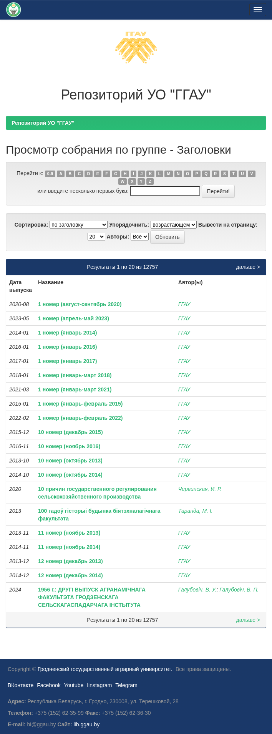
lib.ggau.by (87, 724)
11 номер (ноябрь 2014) (69, 547)
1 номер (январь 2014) (67, 333)
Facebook (48, 685)
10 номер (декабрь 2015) (70, 432)
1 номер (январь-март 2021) (74, 389)
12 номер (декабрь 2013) (70, 561)
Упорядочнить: (129, 225)
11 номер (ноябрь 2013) (69, 533)
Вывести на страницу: (227, 225)
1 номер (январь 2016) (67, 347)
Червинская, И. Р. (200, 489)
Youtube (73, 685)
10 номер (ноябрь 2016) (69, 446)
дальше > (248, 267)
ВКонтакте (20, 685)
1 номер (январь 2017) (67, 361)
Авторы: (117, 237)
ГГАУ (184, 304)
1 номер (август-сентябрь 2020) (79, 304)
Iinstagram (99, 685)
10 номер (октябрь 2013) (70, 460)
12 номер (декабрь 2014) (70, 575)
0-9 (50, 173)
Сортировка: (31, 225)
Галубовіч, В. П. (239, 590)
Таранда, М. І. (195, 511)
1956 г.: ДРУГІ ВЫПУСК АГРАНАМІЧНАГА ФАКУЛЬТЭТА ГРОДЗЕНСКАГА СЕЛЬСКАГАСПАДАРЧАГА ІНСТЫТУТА (92, 597)
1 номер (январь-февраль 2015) (80, 404)
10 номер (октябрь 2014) (70, 475)
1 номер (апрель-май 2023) (73, 318)
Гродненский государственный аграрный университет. (105, 669)
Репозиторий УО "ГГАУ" (43, 123)
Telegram (126, 685)
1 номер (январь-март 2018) (74, 375)
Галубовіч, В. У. (197, 590)
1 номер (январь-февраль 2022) (80, 418)
